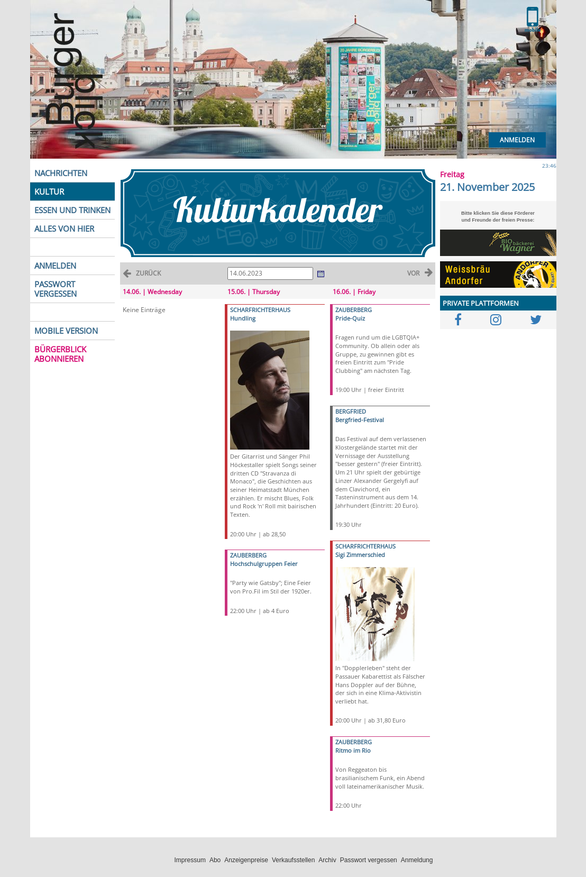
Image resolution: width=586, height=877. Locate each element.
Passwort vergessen (368, 860)
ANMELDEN (55, 265)
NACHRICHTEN (60, 173)
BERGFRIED (350, 411)
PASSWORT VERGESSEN (55, 289)
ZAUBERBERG (248, 555)
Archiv (327, 860)
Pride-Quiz (350, 318)
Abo (215, 860)
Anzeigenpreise (246, 860)
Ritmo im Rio (353, 750)
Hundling (242, 318)
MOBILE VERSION (66, 330)
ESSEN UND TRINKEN (72, 210)
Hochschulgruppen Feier (264, 564)
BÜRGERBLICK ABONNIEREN (60, 354)
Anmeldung (417, 860)
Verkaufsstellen (293, 860)
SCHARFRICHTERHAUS (260, 310)
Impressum (190, 860)
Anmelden (517, 139)
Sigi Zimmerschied (360, 555)
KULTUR (49, 191)
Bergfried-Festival (359, 420)
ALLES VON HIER (64, 228)
